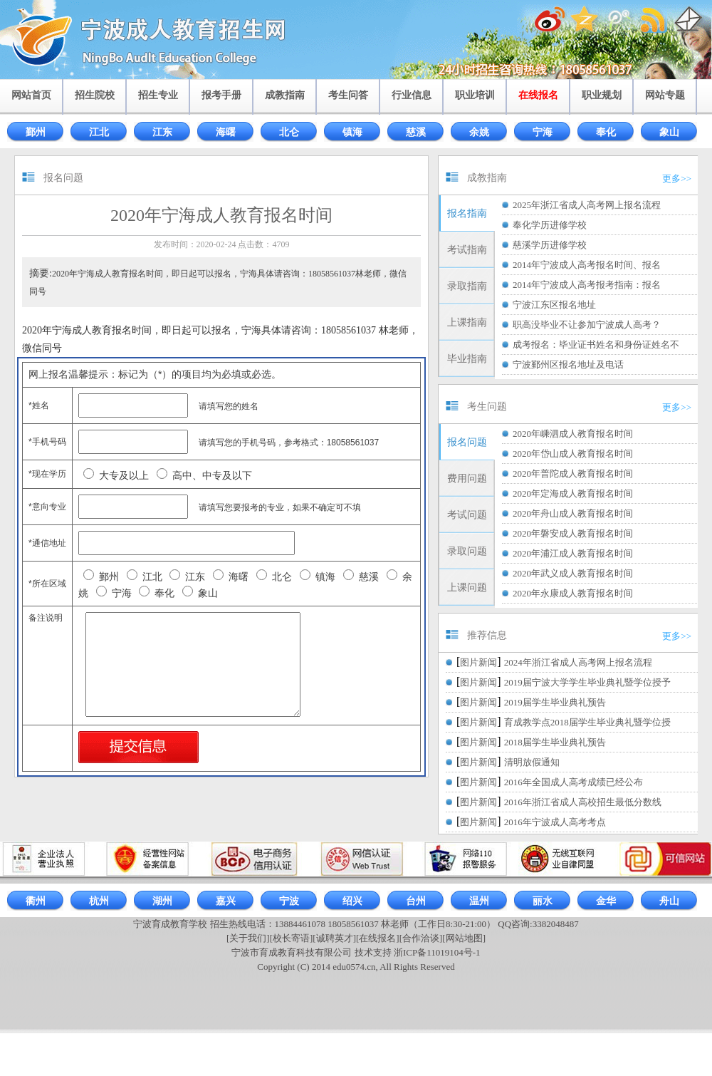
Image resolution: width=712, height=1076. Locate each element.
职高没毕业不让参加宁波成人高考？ (587, 324)
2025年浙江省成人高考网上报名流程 (587, 205)
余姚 (479, 132)
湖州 (162, 901)
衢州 (36, 901)
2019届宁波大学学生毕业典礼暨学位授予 (587, 682)
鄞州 (36, 132)
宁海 (543, 132)
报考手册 (221, 95)
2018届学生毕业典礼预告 (555, 742)
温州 (479, 901)
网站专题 (665, 95)
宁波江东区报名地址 (554, 304)
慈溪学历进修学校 (550, 244)
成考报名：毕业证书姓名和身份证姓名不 (596, 344)
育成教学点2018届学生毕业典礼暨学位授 (587, 722)
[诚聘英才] (334, 938)
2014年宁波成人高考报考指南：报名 (587, 284)
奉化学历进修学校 (550, 224)
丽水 (543, 901)
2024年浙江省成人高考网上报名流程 (578, 662)
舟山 (669, 901)
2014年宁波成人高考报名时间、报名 (587, 264)
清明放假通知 (532, 762)
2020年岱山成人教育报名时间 (573, 453)
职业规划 (602, 95)
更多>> (676, 178)
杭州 (99, 901)
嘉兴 (226, 901)
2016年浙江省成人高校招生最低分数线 (582, 802)
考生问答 (348, 95)
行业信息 (411, 95)
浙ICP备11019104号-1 (437, 952)
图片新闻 (478, 662)
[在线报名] (377, 938)
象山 (669, 132)
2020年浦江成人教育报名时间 (573, 553)
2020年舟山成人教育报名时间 (573, 513)
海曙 (226, 132)
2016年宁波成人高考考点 (555, 822)
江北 (99, 132)
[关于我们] (248, 938)
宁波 (289, 901)
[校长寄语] (291, 938)
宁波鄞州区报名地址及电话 (568, 364)
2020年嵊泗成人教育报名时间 (573, 433)
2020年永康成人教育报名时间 (573, 593)
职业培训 (475, 95)
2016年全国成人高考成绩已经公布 (573, 782)
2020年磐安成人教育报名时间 (573, 533)
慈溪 (416, 132)
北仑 (289, 132)
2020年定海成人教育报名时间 (573, 493)
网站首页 (31, 95)
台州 (416, 901)
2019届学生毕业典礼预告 (555, 702)
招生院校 (95, 95)
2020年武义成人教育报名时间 (573, 573)
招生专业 (158, 95)
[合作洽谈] (421, 938)
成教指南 (285, 95)
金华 (606, 901)
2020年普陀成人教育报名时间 (573, 473)
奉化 (606, 132)
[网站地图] (464, 938)
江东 (162, 132)
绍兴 (352, 901)
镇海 (352, 132)
